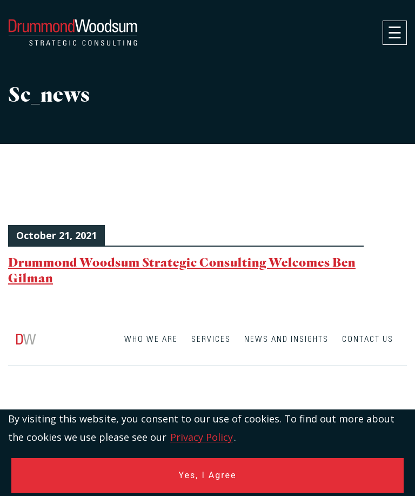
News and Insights (286, 339)
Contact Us (367, 339)
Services (211, 339)
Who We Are (151, 339)
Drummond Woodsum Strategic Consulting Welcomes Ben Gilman (182, 270)
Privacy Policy (201, 437)
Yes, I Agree (208, 475)
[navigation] (395, 33)
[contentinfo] (207, 409)
